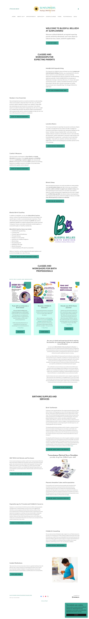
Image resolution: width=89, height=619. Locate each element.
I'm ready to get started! (62, 387)
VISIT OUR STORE (16, 582)
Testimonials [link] (67, 16)
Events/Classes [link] (51, 16)
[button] (78, 9)
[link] (44, 8)
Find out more (52, 42)
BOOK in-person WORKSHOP (20, 168)
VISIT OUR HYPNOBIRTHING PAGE (58, 90)
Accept (76, 614)
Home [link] (14, 16)
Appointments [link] (31, 16)
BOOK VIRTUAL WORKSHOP (56, 145)
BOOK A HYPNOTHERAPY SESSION (21, 531)
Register (20, 331)
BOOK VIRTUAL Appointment (57, 553)
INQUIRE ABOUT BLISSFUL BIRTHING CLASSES (25, 256)
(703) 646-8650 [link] (14, 9)
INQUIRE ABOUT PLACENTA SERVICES (59, 502)
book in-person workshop (20, 116)
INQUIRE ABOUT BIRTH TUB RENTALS (59, 449)
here (72, 445)
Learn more (44, 331)
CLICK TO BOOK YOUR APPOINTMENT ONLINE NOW (21, 603)
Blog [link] (75, 16)
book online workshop (55, 201)
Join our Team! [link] (44, 609)
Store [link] (59, 16)
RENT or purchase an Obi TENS (21, 473)
